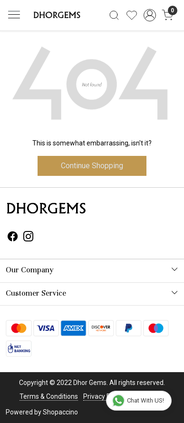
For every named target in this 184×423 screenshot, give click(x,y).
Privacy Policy (103, 396)
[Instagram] (28, 237)
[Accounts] (149, 15)
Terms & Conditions (48, 396)
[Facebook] (13, 237)
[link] (114, 15)
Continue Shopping (92, 165)
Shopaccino (60, 412)
